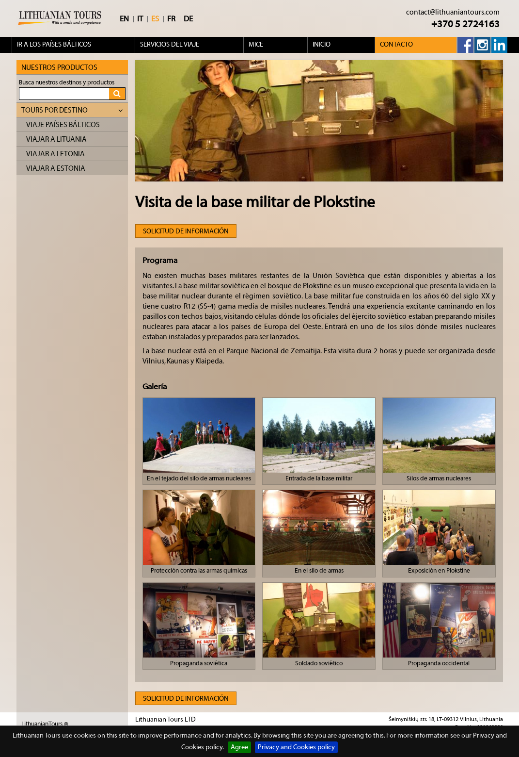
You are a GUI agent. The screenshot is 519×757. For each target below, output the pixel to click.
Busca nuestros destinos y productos (66, 82)
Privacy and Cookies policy (296, 747)
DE (188, 19)
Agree (239, 747)
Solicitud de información (186, 231)
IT (140, 19)
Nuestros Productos (59, 68)
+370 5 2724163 (465, 24)
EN (124, 19)
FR (171, 19)
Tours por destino (72, 110)
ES (155, 19)
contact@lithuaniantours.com (453, 12)
